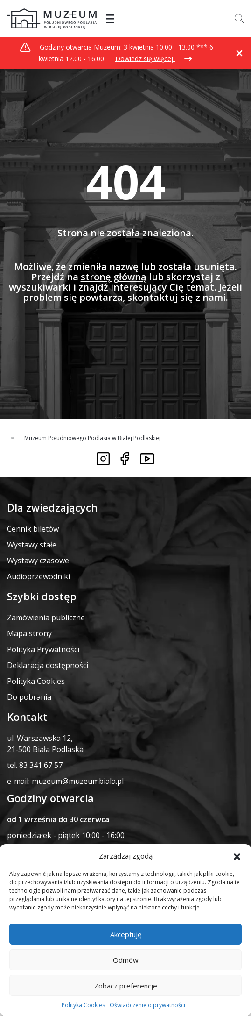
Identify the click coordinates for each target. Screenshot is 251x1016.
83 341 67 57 (41, 765)
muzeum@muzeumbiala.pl (78, 781)
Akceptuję (125, 934)
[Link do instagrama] (103, 458)
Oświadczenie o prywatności (147, 1005)
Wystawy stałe (31, 545)
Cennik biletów (33, 529)
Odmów (126, 960)
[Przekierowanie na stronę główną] (52, 18)
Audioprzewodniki (38, 576)
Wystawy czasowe (38, 560)
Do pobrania (29, 697)
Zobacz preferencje (125, 985)
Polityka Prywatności (43, 649)
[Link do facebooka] (124, 458)
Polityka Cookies (83, 1005)
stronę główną (113, 276)
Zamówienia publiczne (46, 617)
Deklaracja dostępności (47, 665)
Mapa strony (29, 633)
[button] (237, 855)
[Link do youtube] (147, 458)
